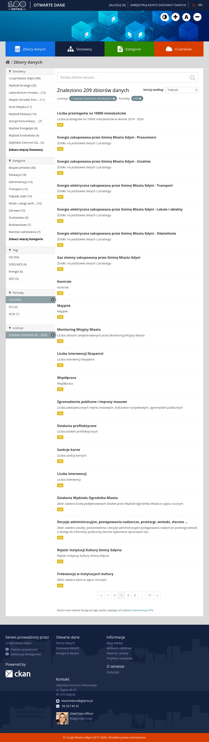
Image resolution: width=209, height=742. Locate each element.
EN (200, 5)
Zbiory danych (30, 49)
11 (149, 595)
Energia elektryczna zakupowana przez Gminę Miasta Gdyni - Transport (115, 185)
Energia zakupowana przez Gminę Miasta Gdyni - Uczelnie (104, 161)
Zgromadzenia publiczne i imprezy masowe (92, 401)
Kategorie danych (67, 653)
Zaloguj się (117, 5)
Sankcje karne (68, 449)
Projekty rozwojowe (120, 658)
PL (194, 5)
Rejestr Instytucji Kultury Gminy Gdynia (89, 550)
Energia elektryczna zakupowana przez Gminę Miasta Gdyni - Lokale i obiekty (119, 209)
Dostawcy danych (67, 648)
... (142, 595)
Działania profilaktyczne (77, 426)
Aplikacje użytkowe (119, 648)
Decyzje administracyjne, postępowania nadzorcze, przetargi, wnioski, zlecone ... (122, 522)
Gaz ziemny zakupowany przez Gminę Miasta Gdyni (98, 257)
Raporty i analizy (117, 653)
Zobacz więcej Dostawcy (26, 150)
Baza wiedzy (115, 643)
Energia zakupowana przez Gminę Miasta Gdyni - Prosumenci (106, 137)
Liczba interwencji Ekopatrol (80, 353)
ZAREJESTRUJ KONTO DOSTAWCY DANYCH (158, 5)
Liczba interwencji (72, 473)
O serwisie (179, 49)
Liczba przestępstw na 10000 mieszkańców (91, 113)
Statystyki (113, 672)
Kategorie (129, 49)
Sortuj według (153, 90)
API (120, 610)
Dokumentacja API (142, 610)
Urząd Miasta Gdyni (18, 643)
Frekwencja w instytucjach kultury (85, 574)
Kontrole (64, 281)
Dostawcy (80, 49)
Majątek (64, 305)
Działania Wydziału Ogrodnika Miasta (87, 498)
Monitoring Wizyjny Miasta (79, 329)
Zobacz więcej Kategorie (26, 239)
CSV (60, 124)
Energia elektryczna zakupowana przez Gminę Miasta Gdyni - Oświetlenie (116, 233)
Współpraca (66, 377)
